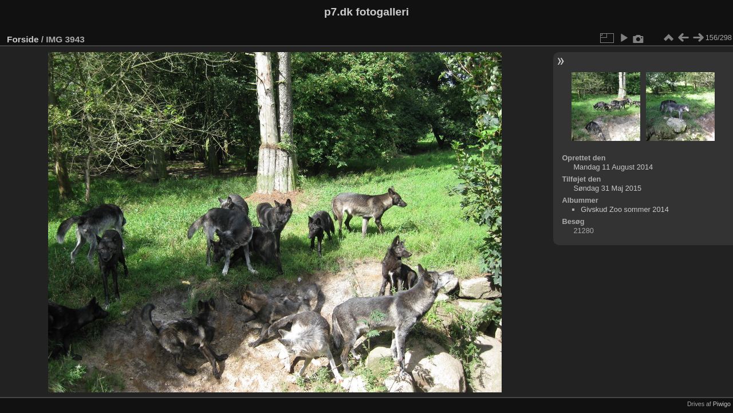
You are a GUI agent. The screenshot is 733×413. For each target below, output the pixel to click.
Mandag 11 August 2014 (613, 167)
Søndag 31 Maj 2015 (607, 188)
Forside (22, 39)
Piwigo (722, 403)
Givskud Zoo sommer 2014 (625, 209)
